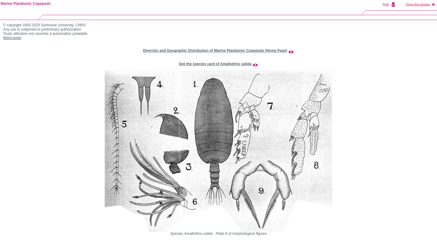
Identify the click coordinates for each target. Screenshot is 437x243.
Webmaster (12, 38)
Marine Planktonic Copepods (26, 4)
